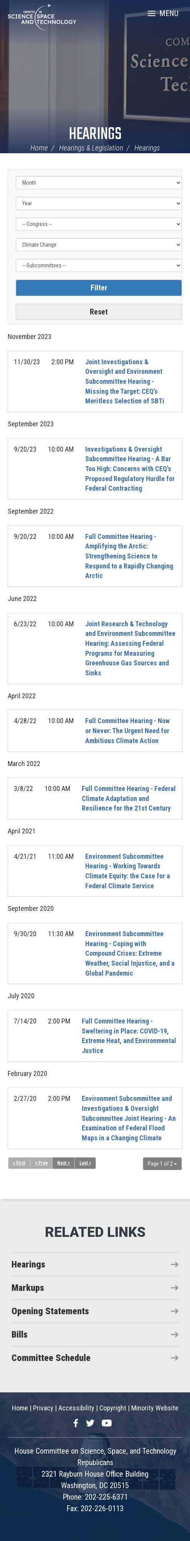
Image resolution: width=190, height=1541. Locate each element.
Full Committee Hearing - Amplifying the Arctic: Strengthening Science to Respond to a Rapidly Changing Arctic (129, 556)
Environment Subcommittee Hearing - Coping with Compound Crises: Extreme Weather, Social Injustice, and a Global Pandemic (130, 953)
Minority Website (154, 1408)
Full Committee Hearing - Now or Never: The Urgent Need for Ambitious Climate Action (127, 730)
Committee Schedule (51, 1358)
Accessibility (76, 1408)
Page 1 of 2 (162, 1164)
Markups (28, 1287)
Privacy (43, 1408)
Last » (85, 1163)
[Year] (99, 203)
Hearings (95, 134)
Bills (20, 1334)
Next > (63, 1163)
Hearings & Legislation (91, 147)
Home (39, 147)
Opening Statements (50, 1311)
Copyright (112, 1408)
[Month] (99, 182)
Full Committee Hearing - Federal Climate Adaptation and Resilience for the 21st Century (129, 798)
